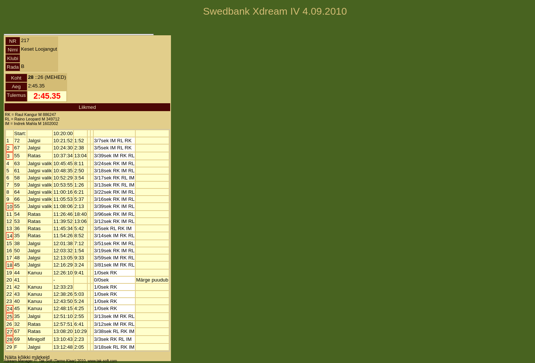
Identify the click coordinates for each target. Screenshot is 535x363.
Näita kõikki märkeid (27, 357)
